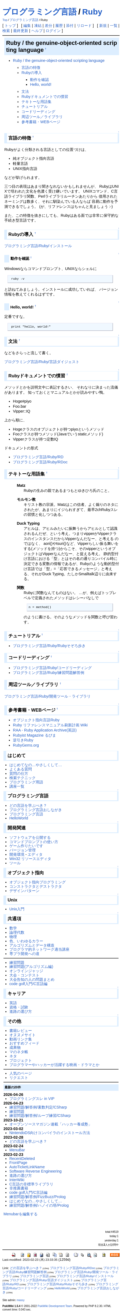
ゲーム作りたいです (26, 846)
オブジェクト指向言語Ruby (36, 720)
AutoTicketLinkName (27, 1167)
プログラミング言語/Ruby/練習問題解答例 (48, 672)
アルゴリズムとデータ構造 (31, 945)
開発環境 (16, 854)
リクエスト (18, 1077)
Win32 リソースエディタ (30, 859)
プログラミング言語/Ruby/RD (38, 457)
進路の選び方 (20, 1011)
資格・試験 (18, 1007)
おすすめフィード (24, 1043)
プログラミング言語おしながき (35, 810)
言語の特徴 (30, 67)
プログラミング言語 (39, 11)
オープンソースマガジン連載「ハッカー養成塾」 (50, 1124)
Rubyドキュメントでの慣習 (44, 96)
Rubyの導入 (31, 72)
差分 (48, 25)
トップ (10, 25)
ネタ (13, 1056)
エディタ (35, 854)
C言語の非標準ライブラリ (31, 1184)
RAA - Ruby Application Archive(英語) (45, 730)
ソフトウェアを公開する (30, 837)
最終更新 (20, 31)
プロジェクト (20, 1060)
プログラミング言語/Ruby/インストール (38, 246)
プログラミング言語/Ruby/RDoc (40, 462)
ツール (15, 863)
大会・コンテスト (24, 975)
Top (5, 20)
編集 (27, 25)
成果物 (15, 1047)
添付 (69, 25)
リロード (84, 25)
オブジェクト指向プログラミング (37, 882)
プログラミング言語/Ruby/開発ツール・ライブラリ (47, 696)
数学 (13, 928)
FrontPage (18, 1162)
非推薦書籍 (18, 1188)
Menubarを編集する (20, 1214)
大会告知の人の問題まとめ (31, 979)
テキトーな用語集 (36, 102)
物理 (13, 937)
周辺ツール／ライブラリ (42, 117)
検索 (6, 31)
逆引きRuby (23, 740)
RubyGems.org (26, 745)
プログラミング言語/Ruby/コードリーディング (52, 668)
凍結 (38, 25)
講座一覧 (16, 786)
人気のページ (20, 1073)
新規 (103, 25)
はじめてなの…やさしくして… (35, 765)
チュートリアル (34, 106)
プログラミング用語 (26, 782)
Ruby (92, 11)
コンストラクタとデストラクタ (35, 886)
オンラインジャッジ (26, 971)
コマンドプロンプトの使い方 (33, 842)
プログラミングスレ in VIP (31, 1098)
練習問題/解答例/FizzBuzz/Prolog (37, 1197)
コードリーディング (38, 111)
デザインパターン (24, 891)
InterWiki (16, 1180)
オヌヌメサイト (22, 1035)
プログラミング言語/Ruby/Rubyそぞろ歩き (49, 646)
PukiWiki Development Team (55, 1306)
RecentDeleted (22, 1158)
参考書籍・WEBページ (40, 122)
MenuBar (17, 1150)
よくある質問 (20, 769)
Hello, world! (40, 84)
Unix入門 (17, 909)
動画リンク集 (20, 1039)
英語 (13, 1003)
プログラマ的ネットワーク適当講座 (39, 949)
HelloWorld (18, 818)
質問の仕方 (18, 773)
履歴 (59, 25)
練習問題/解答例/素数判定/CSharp (38, 1107)
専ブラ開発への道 (24, 953)
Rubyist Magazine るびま (34, 735)
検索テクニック (22, 778)
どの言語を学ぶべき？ (28, 805)
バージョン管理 (22, 850)
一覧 (113, 25)
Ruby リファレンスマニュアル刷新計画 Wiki (50, 725)
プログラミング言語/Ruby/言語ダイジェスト (41, 362)
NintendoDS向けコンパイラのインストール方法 (49, 1133)
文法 (25, 91)
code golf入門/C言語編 (28, 984)
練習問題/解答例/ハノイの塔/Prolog (39, 1205)
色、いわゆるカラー (26, 941)
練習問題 (16, 962)
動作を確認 (39, 79)
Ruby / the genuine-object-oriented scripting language (59, 60)
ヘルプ (37, 31)
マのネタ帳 (18, 1052)
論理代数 (16, 932)
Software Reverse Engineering (35, 1171)
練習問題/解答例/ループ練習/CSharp (40, 1115)
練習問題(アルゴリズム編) (31, 966)
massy (20, 1300)
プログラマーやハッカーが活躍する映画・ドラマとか (54, 1065)
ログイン (53, 31)
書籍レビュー (20, 1030)
